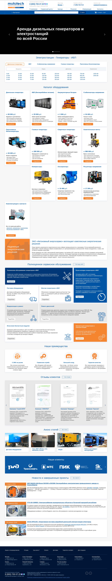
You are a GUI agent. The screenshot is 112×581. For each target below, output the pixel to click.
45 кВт (32, 73)
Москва (7, 557)
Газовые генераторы (38, 129)
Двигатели (86, 189)
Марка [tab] (43, 69)
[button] (8, 34)
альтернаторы (93, 189)
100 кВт (44, 75)
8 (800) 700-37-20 (37, 4)
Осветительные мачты (90, 129)
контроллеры (101, 189)
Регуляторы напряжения (65, 165)
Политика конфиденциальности (34, 577)
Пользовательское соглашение (50, 577)
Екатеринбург (96, 557)
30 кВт (20, 77)
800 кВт (82, 75)
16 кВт (8, 79)
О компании (33, 9)
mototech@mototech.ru (100, 5)
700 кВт (82, 73)
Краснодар (60, 557)
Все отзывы (67, 339)
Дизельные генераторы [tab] (15, 64)
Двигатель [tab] (68, 69)
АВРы (99, 191)
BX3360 (89, 448)
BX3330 (95, 448)
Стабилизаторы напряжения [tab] (46, 64)
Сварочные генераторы (65, 129)
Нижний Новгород (27, 562)
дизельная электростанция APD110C (75, 486)
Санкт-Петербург (27, 557)
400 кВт (69, 73)
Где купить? (38, 550)
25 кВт (20, 75)
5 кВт (7, 73)
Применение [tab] (93, 69)
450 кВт (69, 75)
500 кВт (69, 77)
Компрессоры (10, 165)
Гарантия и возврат (71, 550)
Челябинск (43, 557)
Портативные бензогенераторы (16, 129)
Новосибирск (78, 557)
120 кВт (44, 77)
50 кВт (32, 75)
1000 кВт (82, 77)
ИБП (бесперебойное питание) (41, 92)
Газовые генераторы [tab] (67, 64)
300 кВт (57, 77)
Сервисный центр (47, 9)
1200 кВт (82, 79)
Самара (42, 562)
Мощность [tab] (18, 69)
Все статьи (64, 391)
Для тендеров (86, 550)
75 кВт (32, 79)
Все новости (76, 439)
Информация (87, 9)
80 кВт (44, 73)
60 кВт (32, 77)
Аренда (60, 9)
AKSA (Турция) (40, 488)
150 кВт (44, 79)
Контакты (100, 9)
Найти (82, 12)
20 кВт (20, 73)
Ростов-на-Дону (61, 562)
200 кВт (57, 73)
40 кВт (20, 79)
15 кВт (8, 77)
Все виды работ (79, 226)
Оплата (48, 550)
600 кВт (69, 79)
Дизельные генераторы (13, 92)
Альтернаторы (36, 165)
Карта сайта (62, 577)
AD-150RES (66, 468)
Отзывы (27, 550)
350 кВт (57, 79)
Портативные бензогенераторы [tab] (90, 64)
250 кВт (57, 75)
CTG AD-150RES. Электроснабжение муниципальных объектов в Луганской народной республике (59, 464)
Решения (73, 9)
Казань (7, 562)
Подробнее (10, 123)
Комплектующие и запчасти (92, 165)
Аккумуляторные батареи (66, 92)
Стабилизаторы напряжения (92, 92)
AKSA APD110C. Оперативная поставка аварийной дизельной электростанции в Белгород (57, 483)
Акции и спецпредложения (13, 550)
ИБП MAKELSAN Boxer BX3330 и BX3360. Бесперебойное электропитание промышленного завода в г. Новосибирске (66, 445)
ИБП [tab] (29, 64)
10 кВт (8, 75)
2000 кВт (95, 75)
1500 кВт (95, 73)
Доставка (58, 550)
